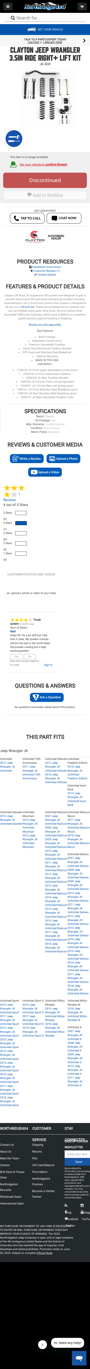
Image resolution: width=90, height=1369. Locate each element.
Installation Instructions (46, 267)
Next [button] (84, 40)
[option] (45, 40)
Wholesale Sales (10, 1196)
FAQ (34, 1158)
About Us (5, 1151)
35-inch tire (27, 307)
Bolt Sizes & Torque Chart (12, 1174)
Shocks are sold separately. (45, 324)
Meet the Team (9, 1158)
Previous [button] (5, 40)
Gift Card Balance (43, 1165)
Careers (5, 1165)
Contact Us (7, 1144)
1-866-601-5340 (52, 42)
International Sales (12, 1203)
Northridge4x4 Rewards (9, 1187)
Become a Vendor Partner (43, 1193)
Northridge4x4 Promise (41, 1181)
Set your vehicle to (43, 164)
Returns (37, 1151)
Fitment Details (46, 274)
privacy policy (79, 1194)
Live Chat (33, 42)
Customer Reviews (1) (47, 270)
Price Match (39, 1172)
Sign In (48, 664)
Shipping (37, 1144)
